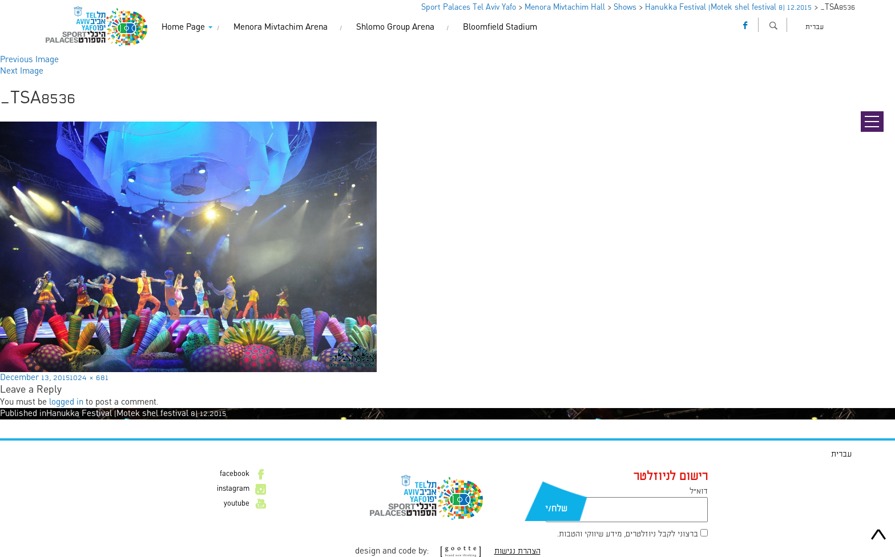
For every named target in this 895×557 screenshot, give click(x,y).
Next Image (21, 71)
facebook (234, 474)
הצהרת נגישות (517, 551)
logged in (66, 402)
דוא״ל (699, 491)
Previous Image (29, 60)
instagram (233, 489)
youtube (236, 504)
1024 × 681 (89, 378)
